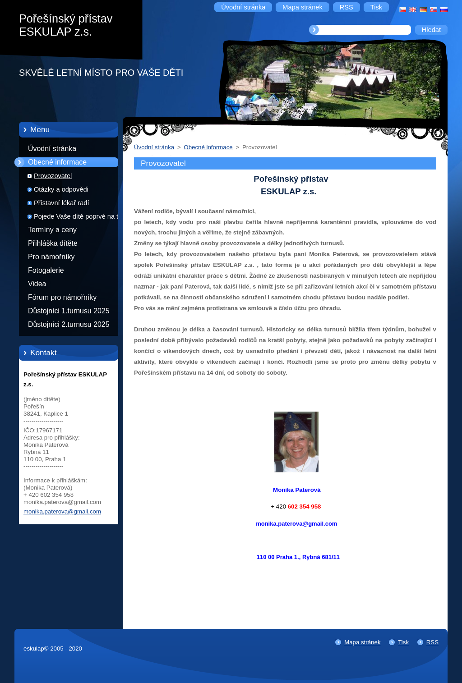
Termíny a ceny (52, 230)
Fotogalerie (46, 270)
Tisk (403, 642)
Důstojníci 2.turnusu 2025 (69, 324)
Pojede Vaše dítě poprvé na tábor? (84, 216)
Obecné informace (57, 162)
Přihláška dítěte (53, 243)
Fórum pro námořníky (62, 297)
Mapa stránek (362, 642)
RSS (432, 642)
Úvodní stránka (52, 148)
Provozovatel (53, 175)
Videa (37, 284)
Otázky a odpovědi (61, 189)
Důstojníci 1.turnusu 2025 (69, 311)
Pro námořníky (51, 257)
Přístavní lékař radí (61, 202)
